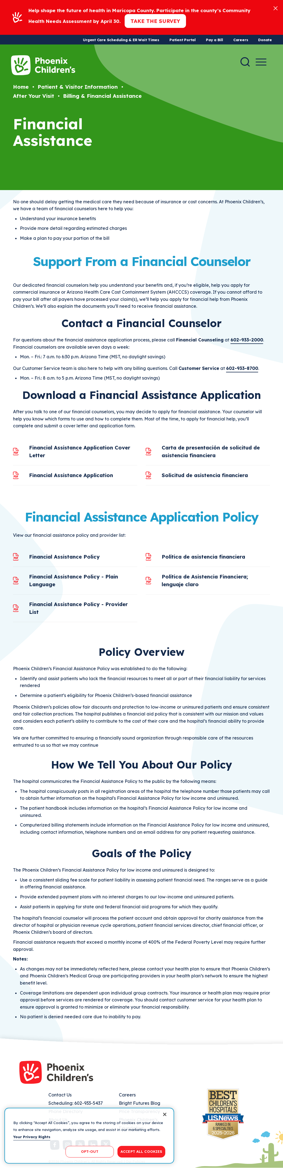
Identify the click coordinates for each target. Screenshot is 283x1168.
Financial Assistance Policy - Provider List (78, 608)
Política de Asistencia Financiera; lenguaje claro (205, 580)
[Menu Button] (261, 62)
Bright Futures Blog (139, 1103)
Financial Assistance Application (71, 475)
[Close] (275, 7)
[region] (89, 1136)
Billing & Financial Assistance (102, 96)
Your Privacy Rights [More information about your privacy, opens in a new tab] (31, 1137)
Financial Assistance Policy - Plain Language (73, 580)
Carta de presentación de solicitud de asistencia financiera (211, 451)
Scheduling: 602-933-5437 (75, 1103)
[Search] (245, 62)
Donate (265, 40)
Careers (240, 40)
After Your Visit (33, 96)
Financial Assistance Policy (64, 556)
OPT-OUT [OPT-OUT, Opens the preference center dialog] (90, 1151)
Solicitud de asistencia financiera (205, 475)
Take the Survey (155, 21)
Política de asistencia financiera (203, 556)
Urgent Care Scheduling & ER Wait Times (121, 40)
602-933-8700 (242, 368)
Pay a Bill (214, 40)
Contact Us (60, 1095)
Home (21, 86)
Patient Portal (182, 40)
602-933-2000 (246, 340)
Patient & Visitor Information (78, 86)
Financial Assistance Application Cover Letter (79, 451)
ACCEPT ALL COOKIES (141, 1151)
